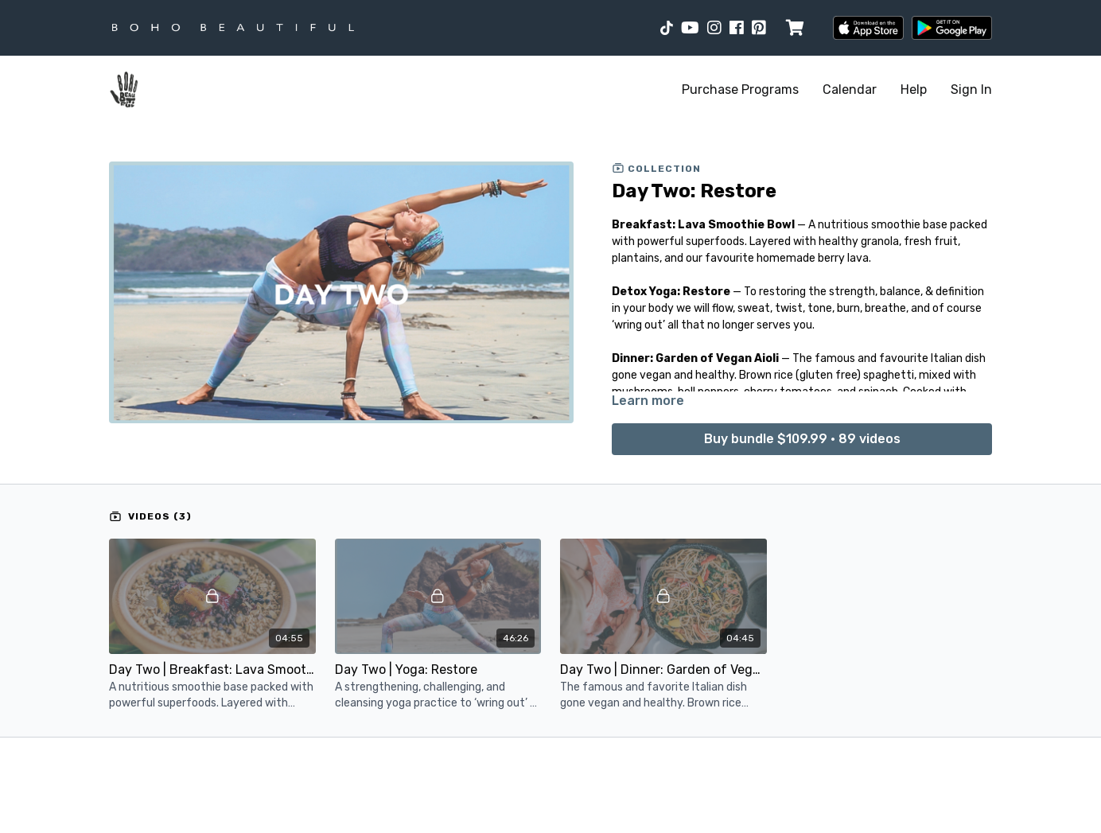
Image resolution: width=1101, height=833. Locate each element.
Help (914, 89)
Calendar (850, 89)
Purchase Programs (740, 89)
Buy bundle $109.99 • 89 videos (802, 438)
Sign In (971, 89)
